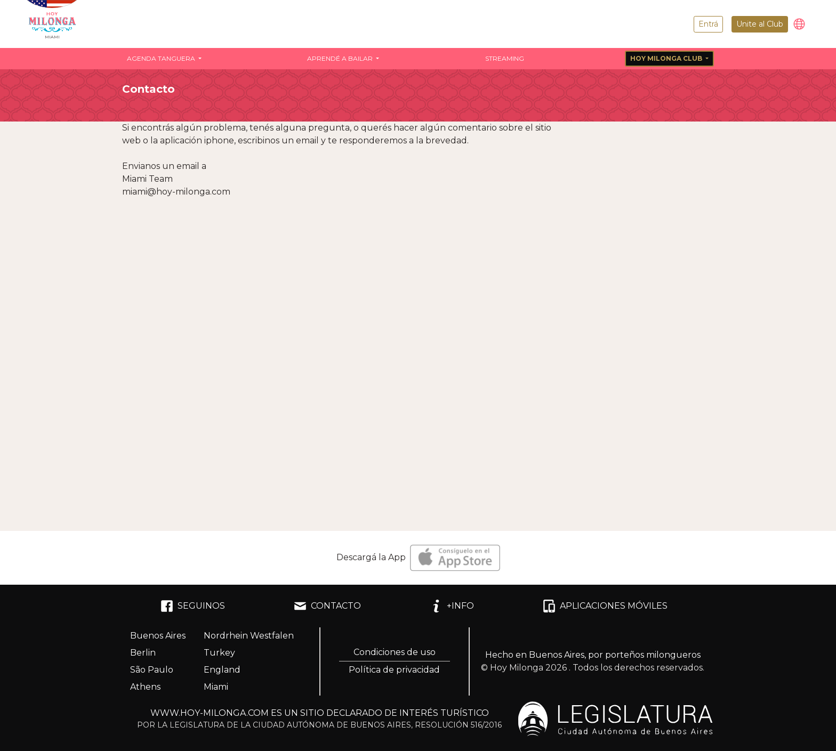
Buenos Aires (158, 636)
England (222, 670)
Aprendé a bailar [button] (340, 58)
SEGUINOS (192, 606)
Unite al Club (759, 24)
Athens (145, 687)
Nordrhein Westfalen (249, 636)
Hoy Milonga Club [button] (667, 58)
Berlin (143, 653)
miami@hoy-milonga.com (176, 192)
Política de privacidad (394, 670)
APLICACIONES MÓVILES (605, 606)
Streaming (504, 58)
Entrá (708, 24)
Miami (216, 687)
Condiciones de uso (394, 652)
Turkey (219, 653)
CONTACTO (327, 606)
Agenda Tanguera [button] (162, 58)
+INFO (452, 606)
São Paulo (151, 670)
